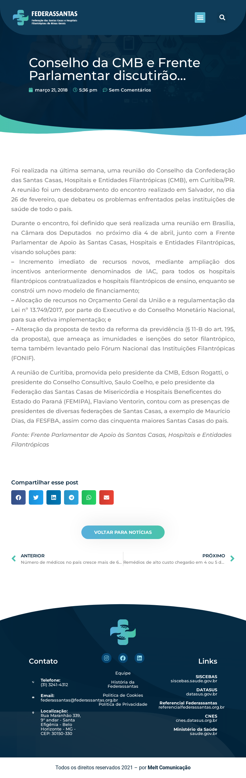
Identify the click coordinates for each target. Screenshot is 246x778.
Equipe (123, 673)
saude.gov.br (195, 731)
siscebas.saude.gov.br (194, 678)
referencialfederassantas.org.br (192, 705)
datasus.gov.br (201, 691)
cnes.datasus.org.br (196, 718)
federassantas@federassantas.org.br (79, 698)
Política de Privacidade (123, 704)
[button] (200, 17)
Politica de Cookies (123, 695)
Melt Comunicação (169, 768)
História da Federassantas (123, 684)
